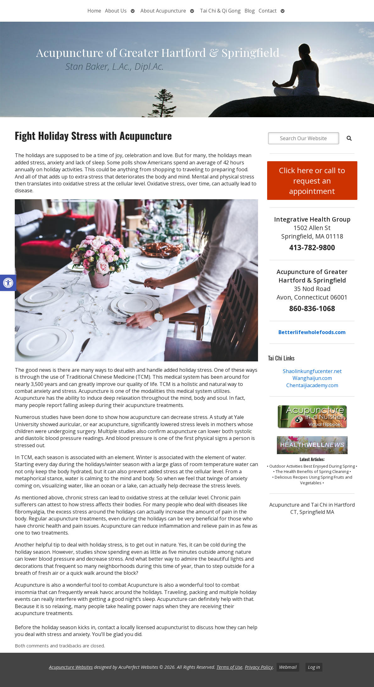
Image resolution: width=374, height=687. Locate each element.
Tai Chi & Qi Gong (220, 10)
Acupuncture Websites (71, 667)
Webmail (288, 667)
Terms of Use (229, 667)
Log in (314, 667)
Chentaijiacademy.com (312, 385)
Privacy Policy (259, 667)
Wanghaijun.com (312, 378)
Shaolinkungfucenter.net (312, 371)
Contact (268, 10)
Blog (250, 10)
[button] (8, 283)
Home (94, 10)
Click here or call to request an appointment (312, 180)
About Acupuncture (163, 10)
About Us (116, 10)
